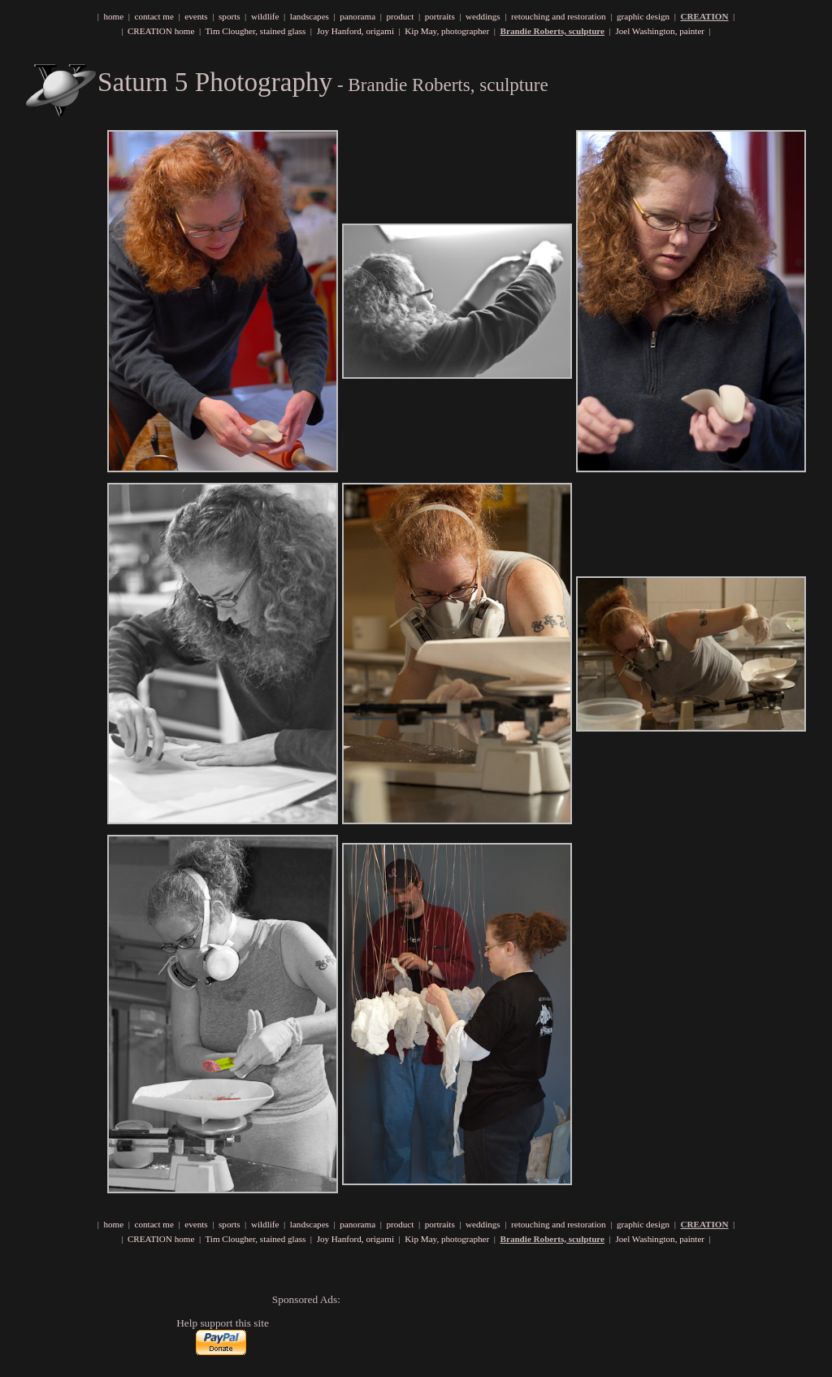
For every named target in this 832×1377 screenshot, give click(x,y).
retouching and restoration (558, 16)
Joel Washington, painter (659, 31)
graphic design (643, 16)
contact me (154, 16)
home (113, 16)
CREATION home (161, 31)
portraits (440, 16)
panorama (357, 16)
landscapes (309, 16)
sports (229, 16)
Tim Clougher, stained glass (255, 31)
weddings (483, 16)
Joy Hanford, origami (355, 31)
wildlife (265, 16)
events (195, 16)
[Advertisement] (462, 1330)
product (400, 16)
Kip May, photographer (447, 31)
